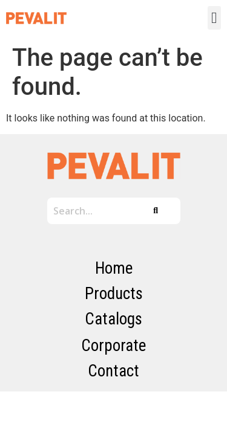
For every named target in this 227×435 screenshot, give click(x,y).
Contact (113, 371)
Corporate (113, 345)
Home (114, 268)
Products (114, 293)
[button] (215, 18)
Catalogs (113, 319)
